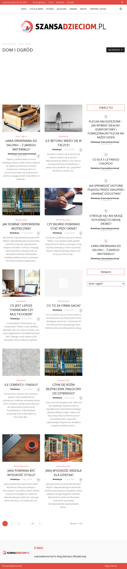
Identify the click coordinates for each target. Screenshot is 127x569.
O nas (50, 2)
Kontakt (70, 2)
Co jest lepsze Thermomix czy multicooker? (21, 310)
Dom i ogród (21, 136)
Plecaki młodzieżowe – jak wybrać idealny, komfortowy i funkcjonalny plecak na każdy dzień (106, 129)
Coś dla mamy (36, 9)
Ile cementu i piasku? (21, 385)
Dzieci (24, 9)
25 (32, 523)
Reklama (60, 2)
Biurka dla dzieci (63, 220)
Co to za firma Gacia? (64, 306)
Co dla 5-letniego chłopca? (105, 161)
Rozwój (50, 9)
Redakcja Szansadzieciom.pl (22, 153)
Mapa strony (111, 566)
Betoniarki (63, 136)
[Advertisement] (63, 80)
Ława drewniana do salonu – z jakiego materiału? (21, 145)
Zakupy (83, 9)
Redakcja (57, 149)
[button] (121, 9)
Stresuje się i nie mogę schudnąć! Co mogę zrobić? (105, 220)
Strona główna (39, 2)
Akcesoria (61, 9)
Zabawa (73, 9)
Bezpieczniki (21, 220)
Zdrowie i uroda (98, 9)
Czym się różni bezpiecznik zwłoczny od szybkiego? (63, 389)
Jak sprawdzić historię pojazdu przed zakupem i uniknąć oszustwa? (105, 189)
